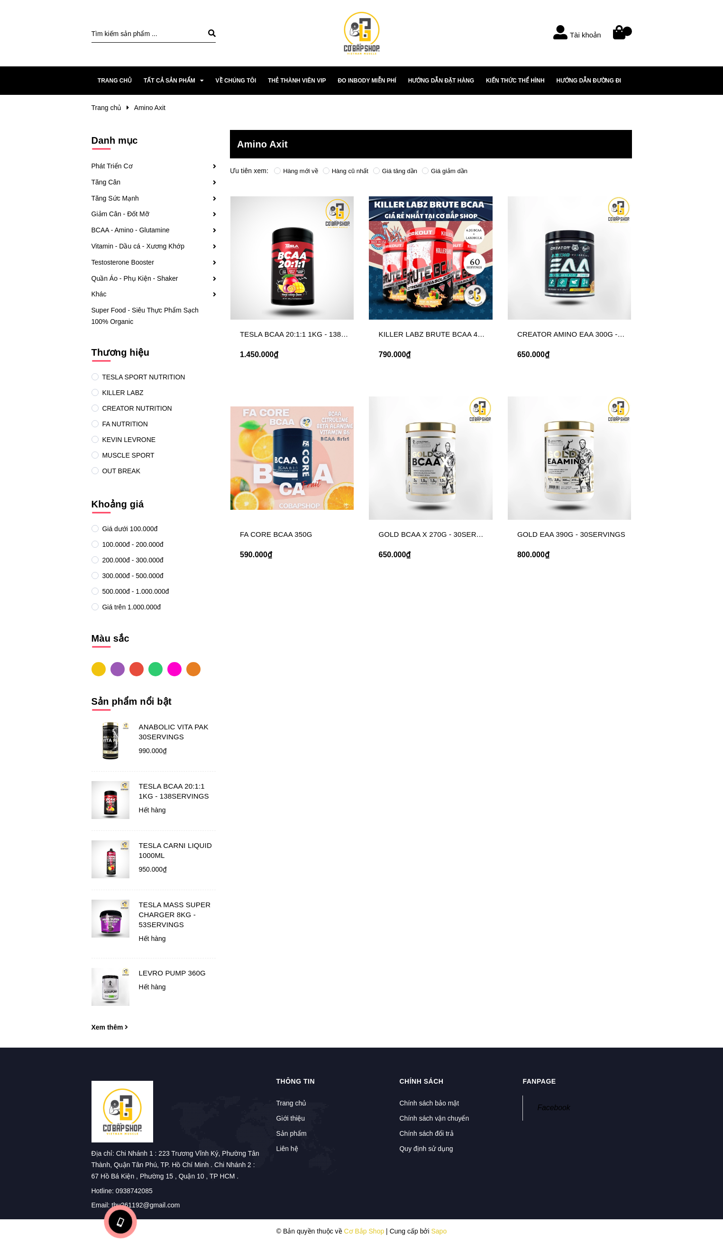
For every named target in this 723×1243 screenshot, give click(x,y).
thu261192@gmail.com (145, 1205)
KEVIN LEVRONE (128, 439)
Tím (117, 668)
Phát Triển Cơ (112, 166)
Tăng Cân (106, 182)
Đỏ (136, 668)
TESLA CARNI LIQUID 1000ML (175, 850)
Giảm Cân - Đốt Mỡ (120, 214)
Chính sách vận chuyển (434, 1118)
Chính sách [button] (421, 1081)
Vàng (99, 668)
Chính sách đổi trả (426, 1133)
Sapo (439, 1231)
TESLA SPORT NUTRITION (143, 377)
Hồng (174, 668)
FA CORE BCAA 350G (276, 534)
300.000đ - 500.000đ (132, 576)
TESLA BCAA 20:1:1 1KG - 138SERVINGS (174, 791)
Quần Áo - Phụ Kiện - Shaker (135, 278)
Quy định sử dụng (426, 1148)
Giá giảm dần (444, 171)
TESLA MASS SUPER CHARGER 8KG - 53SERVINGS (175, 915)
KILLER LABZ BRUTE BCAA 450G (434, 334)
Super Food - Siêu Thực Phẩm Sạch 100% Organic (145, 315)
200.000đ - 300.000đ (132, 560)
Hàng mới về (296, 171)
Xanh (155, 668)
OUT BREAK (121, 471)
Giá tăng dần (395, 171)
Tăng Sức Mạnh (115, 198)
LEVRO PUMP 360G (172, 973)
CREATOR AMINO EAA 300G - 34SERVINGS (591, 334)
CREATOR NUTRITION (136, 408)
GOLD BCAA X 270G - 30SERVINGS (438, 534)
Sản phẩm (291, 1133)
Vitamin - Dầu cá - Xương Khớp (138, 246)
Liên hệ (287, 1148)
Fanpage (539, 1081)
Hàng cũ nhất (345, 171)
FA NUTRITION (124, 424)
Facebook (553, 1108)
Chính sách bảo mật (429, 1103)
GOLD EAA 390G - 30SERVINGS (571, 534)
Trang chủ (291, 1103)
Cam (193, 668)
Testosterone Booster (123, 262)
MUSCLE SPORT (128, 455)
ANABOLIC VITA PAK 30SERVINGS (174, 732)
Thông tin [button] (295, 1081)
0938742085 (134, 1191)
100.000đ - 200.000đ (132, 544)
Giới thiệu (290, 1118)
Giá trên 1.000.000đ (131, 607)
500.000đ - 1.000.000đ (135, 591)
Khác (99, 294)
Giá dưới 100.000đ (129, 529)
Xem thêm (110, 1027)
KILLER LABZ (122, 392)
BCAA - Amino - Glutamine (131, 230)
